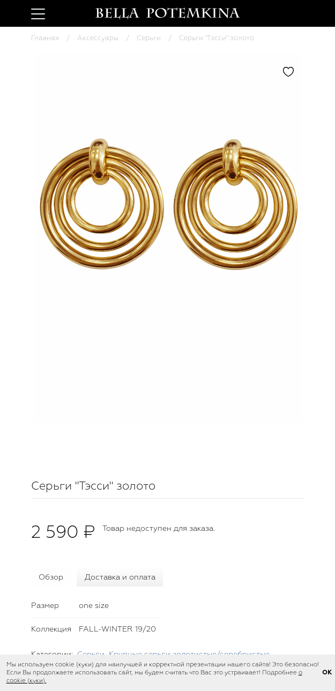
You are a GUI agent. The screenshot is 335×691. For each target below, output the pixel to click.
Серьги (149, 38)
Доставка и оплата (120, 577)
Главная (45, 38)
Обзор (51, 577)
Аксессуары (97, 38)
